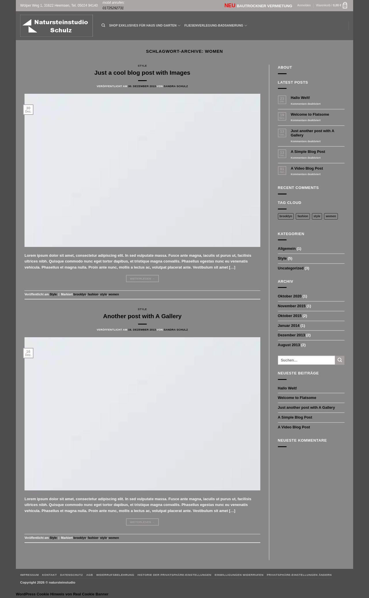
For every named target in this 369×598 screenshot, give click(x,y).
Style (142, 65)
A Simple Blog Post (308, 151)
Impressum (29, 574)
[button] (304, 6)
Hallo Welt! (300, 97)
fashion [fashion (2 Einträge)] (303, 216)
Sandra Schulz (176, 86)
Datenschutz (71, 574)
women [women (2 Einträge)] (331, 216)
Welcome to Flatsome (310, 114)
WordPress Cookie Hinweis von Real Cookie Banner (62, 594)
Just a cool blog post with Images (142, 72)
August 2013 (289, 345)
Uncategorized (291, 268)
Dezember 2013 (291, 335)
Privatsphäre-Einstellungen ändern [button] (299, 574)
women (114, 294)
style (103, 294)
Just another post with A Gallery (312, 133)
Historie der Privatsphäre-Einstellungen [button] (174, 574)
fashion (93, 294)
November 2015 (292, 306)
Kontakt (49, 574)
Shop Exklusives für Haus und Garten (144, 25)
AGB (89, 574)
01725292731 (113, 8)
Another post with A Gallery (142, 316)
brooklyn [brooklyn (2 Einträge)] (286, 216)
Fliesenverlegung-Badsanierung (215, 25)
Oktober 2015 (290, 316)
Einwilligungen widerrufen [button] (238, 574)
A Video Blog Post (307, 168)
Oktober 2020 (290, 296)
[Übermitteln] (339, 360)
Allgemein (287, 248)
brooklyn (80, 294)
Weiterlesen (142, 278)
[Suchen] (103, 25)
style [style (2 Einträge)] (317, 216)
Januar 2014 (289, 325)
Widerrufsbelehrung (115, 574)
